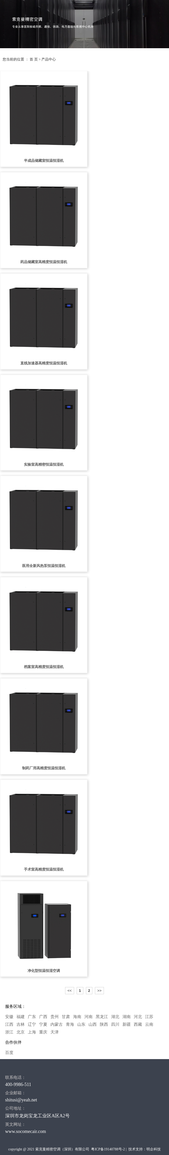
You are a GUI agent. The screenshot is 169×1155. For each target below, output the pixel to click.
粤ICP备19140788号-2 (108, 1149)
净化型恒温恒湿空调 (44, 971)
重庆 (43, 1032)
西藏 (138, 1024)
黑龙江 (102, 1016)
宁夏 (43, 1024)
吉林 (20, 1024)
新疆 (126, 1024)
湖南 (126, 1016)
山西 (92, 1024)
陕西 (104, 1024)
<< (69, 991)
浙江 (9, 1032)
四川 (115, 1024)
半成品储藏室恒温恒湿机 (44, 161)
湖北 (115, 1016)
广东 (32, 1016)
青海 (70, 1024)
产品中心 (48, 59)
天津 (54, 1032)
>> (99, 991)
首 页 (34, 59)
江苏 (149, 1016)
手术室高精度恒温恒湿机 (44, 869)
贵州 (54, 1016)
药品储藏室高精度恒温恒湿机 (43, 262)
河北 (138, 1016)
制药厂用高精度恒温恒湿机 (43, 768)
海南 (77, 1016)
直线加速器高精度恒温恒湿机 (43, 363)
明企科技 (153, 1149)
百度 (9, 1052)
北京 (20, 1032)
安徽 (9, 1016)
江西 (9, 1024)
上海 (32, 1032)
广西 (43, 1016)
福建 (20, 1016)
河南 (88, 1016)
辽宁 (32, 1024)
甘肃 (66, 1016)
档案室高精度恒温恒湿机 (44, 667)
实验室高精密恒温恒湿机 (44, 464)
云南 (149, 1024)
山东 (81, 1024)
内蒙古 (56, 1024)
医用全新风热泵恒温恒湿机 (43, 566)
